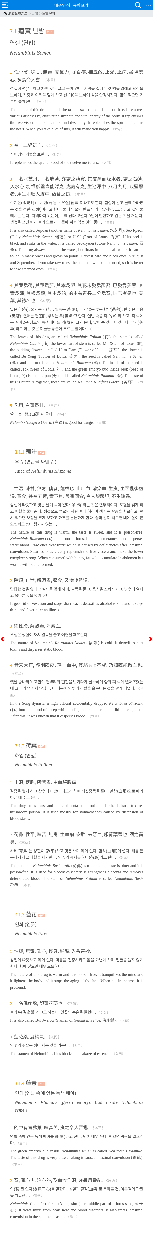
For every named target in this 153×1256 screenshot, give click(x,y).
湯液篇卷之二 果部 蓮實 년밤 (29, 13)
